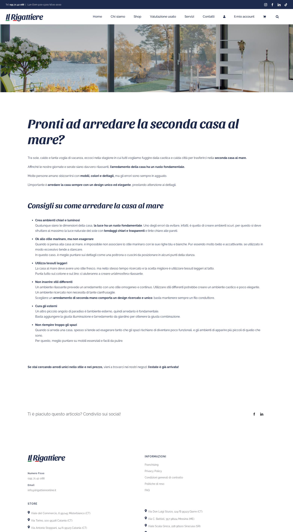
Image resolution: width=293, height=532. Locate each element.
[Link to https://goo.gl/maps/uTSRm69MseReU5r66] (29, 519)
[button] (277, 16)
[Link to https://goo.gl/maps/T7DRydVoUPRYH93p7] (146, 518)
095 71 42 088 (36, 478)
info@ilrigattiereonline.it (42, 490)
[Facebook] (254, 414)
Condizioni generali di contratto (164, 477)
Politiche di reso (154, 483)
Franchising (152, 464)
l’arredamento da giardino (111, 316)
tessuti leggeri (194, 268)
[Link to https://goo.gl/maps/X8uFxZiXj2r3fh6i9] (29, 512)
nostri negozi (138, 367)
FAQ (147, 490)
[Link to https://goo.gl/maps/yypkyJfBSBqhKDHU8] (146, 525)
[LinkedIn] (261, 414)
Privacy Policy (153, 471)
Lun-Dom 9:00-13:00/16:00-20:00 (44, 4)
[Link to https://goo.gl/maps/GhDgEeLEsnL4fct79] (29, 527)
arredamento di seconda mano (75, 298)
